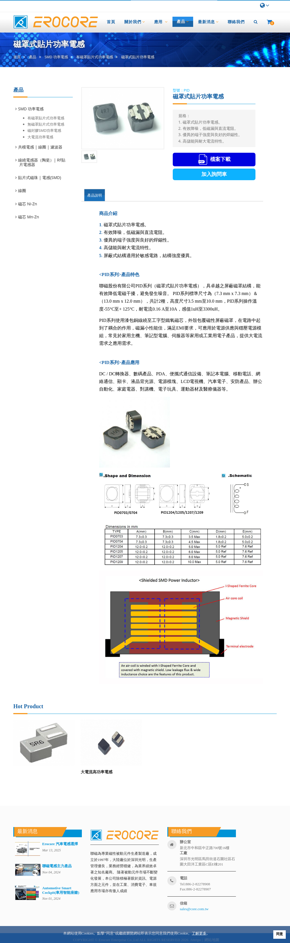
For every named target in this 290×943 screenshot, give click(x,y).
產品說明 (94, 195)
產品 (32, 57)
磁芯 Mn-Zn (29, 216)
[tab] (46, 109)
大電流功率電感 (40, 136)
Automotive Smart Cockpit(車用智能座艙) (60, 890)
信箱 (183, 903)
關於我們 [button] (134, 21)
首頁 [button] (111, 21)
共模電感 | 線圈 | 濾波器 (40, 147)
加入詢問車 (214, 174)
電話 (183, 878)
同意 (279, 934)
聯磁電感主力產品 (57, 866)
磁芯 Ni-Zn (28, 203)
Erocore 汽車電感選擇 (60, 844)
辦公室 (185, 842)
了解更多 (199, 933)
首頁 (17, 57)
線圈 (22, 190)
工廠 (183, 853)
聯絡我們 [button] (236, 21)
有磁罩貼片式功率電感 (94, 57)
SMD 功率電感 (56, 57)
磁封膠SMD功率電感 (44, 130)
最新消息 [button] (208, 21)
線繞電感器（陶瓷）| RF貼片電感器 (42, 162)
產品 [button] (183, 21)
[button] (256, 22)
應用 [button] (161, 21)
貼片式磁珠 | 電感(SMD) (40, 177)
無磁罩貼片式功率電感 (45, 124)
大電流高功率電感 (96, 771)
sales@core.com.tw (194, 909)
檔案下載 (214, 159)
